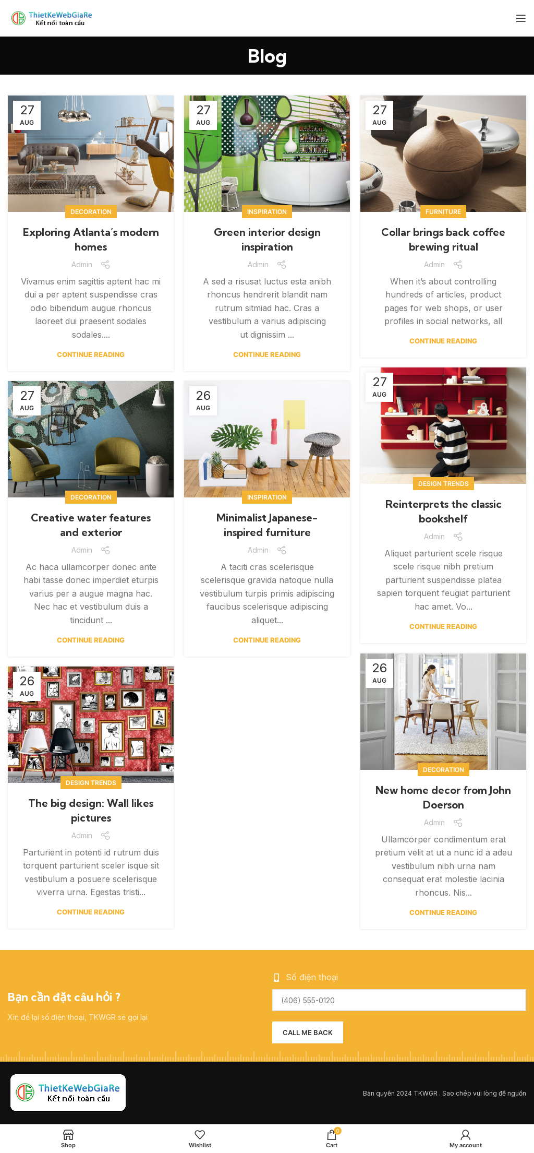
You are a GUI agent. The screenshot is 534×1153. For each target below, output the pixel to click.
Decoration (91, 212)
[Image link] (68, 1092)
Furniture (443, 212)
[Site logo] (54, 17)
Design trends (443, 484)
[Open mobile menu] (521, 18)
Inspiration (267, 212)
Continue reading (91, 354)
